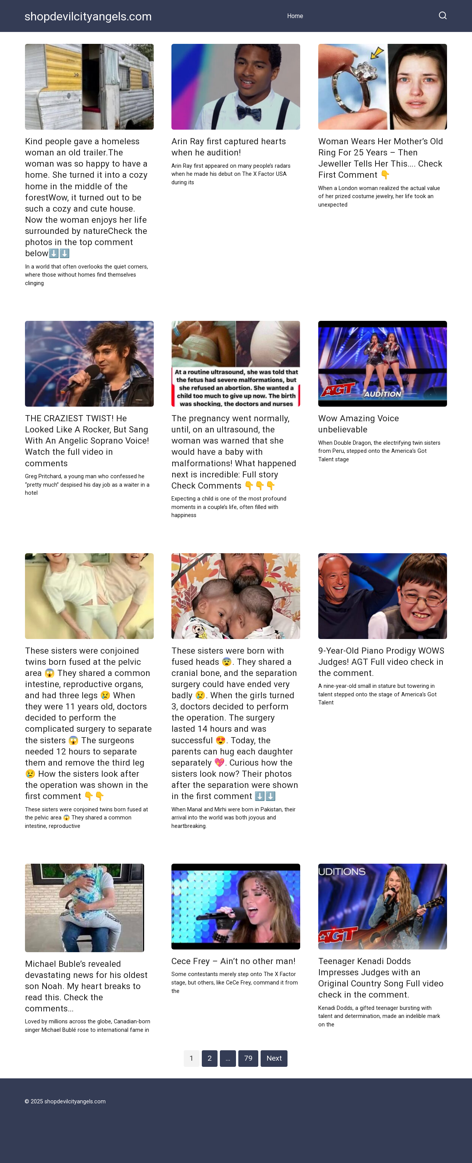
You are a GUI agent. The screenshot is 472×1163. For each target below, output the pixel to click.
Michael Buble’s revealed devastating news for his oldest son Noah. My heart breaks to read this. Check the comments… (86, 986)
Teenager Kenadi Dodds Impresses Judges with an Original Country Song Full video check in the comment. (381, 977)
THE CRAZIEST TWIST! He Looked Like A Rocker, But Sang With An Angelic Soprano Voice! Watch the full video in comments (87, 440)
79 (248, 1058)
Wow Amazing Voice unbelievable (358, 423)
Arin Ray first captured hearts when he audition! (228, 146)
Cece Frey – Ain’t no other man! (233, 961)
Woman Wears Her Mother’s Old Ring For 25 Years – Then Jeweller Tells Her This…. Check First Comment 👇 (380, 158)
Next (274, 1058)
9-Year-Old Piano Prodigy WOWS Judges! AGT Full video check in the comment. (381, 662)
